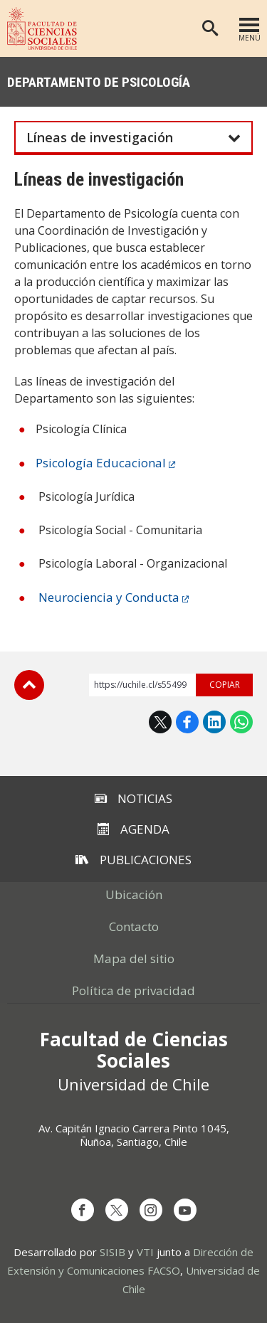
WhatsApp (241, 722)
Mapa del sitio (133, 958)
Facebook (187, 722)
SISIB (112, 1252)
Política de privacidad (133, 990)
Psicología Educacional (101, 463)
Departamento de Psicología (98, 82)
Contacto (134, 926)
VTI (145, 1252)
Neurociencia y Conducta (108, 597)
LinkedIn (214, 722)
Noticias (133, 798)
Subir (29, 685)
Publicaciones (133, 859)
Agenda (133, 829)
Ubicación (133, 894)
